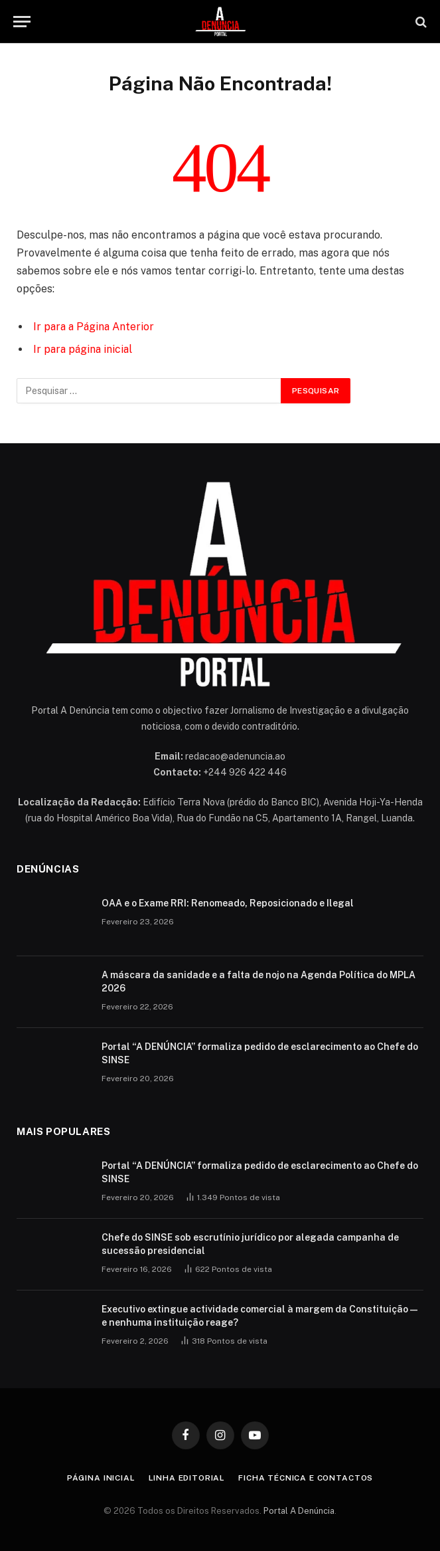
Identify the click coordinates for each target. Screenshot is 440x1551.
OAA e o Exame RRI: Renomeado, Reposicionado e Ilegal (228, 903)
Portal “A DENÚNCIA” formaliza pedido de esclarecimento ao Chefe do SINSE (260, 1053)
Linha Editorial (187, 1478)
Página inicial (101, 1478)
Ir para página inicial (82, 349)
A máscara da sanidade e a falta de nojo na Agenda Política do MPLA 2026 (258, 981)
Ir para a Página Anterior (93, 326)
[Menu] (22, 22)
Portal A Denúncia (298, 1511)
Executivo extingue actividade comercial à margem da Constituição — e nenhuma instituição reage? (259, 1316)
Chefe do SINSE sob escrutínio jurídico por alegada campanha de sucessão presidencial (250, 1244)
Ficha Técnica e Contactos (305, 1478)
